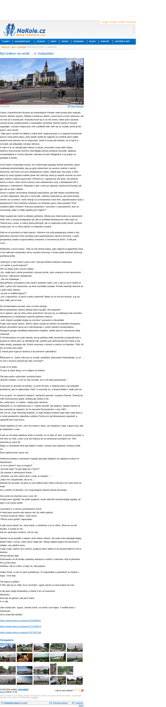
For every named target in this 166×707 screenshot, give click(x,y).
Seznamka (78, 41)
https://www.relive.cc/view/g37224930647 (20, 620)
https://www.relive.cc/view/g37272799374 (20, 626)
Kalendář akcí (22, 41)
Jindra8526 (21, 47)
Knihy (53, 41)
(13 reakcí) (16, 703)
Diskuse (105, 41)
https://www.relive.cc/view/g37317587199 (20, 632)
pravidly (35, 697)
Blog (13, 47)
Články (6, 41)
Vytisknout (79, 703)
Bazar (65, 41)
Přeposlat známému (60, 703)
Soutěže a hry (122, 41)
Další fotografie (77, 106)
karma (3, 692)
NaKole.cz (6, 47)
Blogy (92, 41)
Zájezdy (41, 41)
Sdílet (81, 705)
